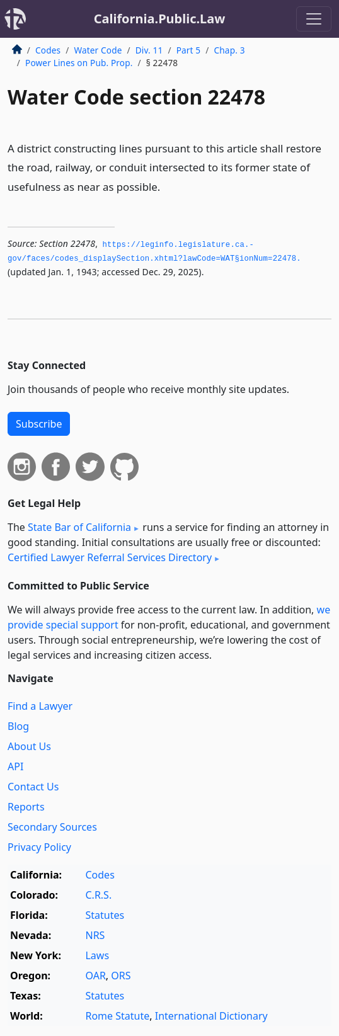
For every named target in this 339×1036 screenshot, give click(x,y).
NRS (95, 935)
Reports (26, 807)
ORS (120, 975)
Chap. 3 (229, 50)
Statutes (104, 915)
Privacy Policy (39, 847)
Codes (47, 50)
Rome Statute (117, 1016)
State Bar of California (79, 527)
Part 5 (188, 50)
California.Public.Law (160, 18)
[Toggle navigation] (313, 18)
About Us (29, 746)
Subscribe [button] (39, 424)
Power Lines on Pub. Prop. (79, 63)
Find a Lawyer (40, 706)
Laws (97, 955)
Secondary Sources (52, 827)
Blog (18, 726)
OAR (95, 975)
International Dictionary (211, 1016)
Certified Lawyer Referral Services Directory (110, 557)
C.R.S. (98, 895)
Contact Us (33, 787)
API (15, 766)
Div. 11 (149, 50)
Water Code (98, 50)
